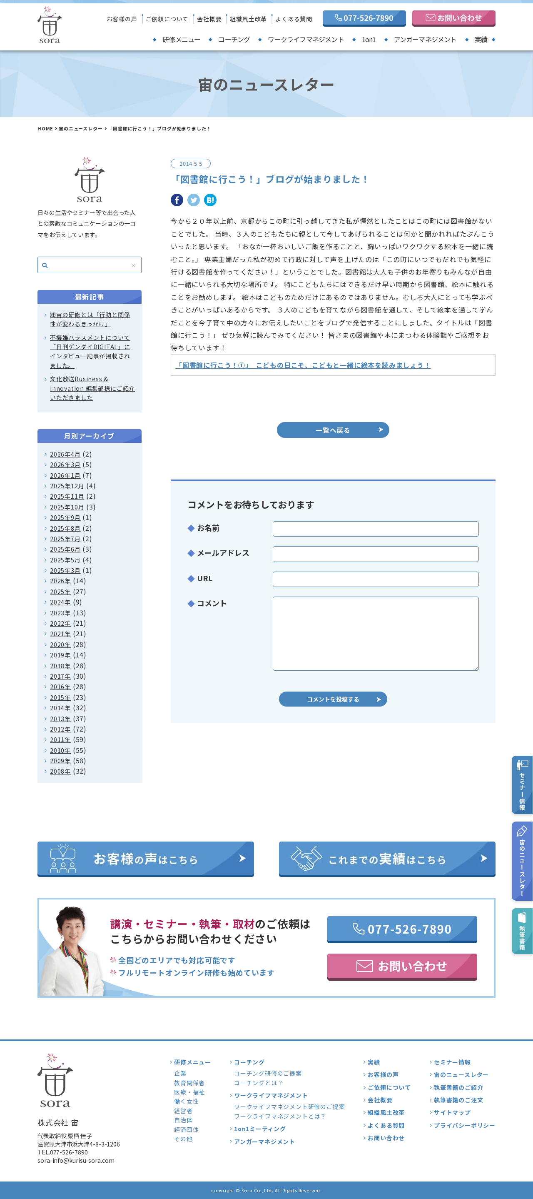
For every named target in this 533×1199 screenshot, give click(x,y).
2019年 (60, 655)
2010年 (60, 750)
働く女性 (186, 1101)
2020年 (60, 644)
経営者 (183, 1111)
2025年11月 (67, 496)
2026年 (60, 581)
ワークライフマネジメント (306, 39)
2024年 (60, 602)
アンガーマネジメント (425, 39)
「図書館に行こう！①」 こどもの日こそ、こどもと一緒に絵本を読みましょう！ (303, 365)
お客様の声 (122, 19)
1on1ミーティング (260, 1128)
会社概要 (209, 19)
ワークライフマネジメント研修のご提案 (289, 1106)
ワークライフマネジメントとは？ (280, 1116)
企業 (180, 1073)
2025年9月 (65, 517)
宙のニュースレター (80, 128)
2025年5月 (65, 560)
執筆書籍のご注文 (458, 1100)
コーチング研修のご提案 (268, 1073)
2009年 (60, 761)
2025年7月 (65, 539)
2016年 (60, 686)
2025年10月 (67, 507)
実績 (481, 39)
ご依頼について (167, 19)
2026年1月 (65, 475)
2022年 (60, 623)
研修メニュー (181, 39)
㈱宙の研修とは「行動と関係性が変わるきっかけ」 (90, 319)
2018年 (60, 666)
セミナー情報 (452, 1062)
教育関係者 (189, 1083)
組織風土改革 (248, 19)
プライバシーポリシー (465, 1125)
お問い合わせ (386, 1138)
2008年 (60, 771)
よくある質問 (293, 19)
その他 (183, 1138)
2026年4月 (65, 454)
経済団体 (186, 1129)
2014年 (60, 708)
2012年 (60, 729)
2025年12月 (67, 486)
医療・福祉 (189, 1092)
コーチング (234, 39)
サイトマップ (452, 1112)
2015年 (60, 697)
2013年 (60, 718)
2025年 (60, 591)
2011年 (60, 739)
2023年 (60, 613)
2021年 (60, 633)
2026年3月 (65, 464)
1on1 (369, 39)
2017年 (60, 676)
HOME (45, 128)
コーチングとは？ (258, 1083)
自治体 (183, 1120)
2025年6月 (65, 549)
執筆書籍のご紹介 (458, 1087)
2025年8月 (65, 528)
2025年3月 (65, 570)
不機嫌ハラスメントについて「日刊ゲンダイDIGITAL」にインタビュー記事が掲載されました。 (90, 351)
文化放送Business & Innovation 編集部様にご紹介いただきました (92, 388)
